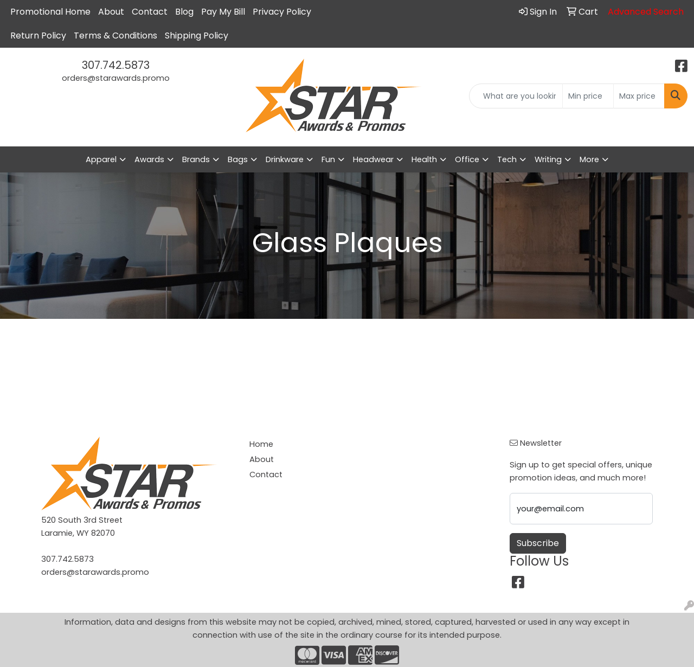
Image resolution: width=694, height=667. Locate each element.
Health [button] (424, 159)
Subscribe (538, 543)
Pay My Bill (223, 11)
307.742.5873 (116, 65)
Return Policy (38, 35)
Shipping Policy (196, 35)
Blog (184, 11)
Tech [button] (507, 159)
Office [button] (467, 159)
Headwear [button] (373, 159)
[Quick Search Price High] (639, 96)
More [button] (589, 159)
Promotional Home (50, 11)
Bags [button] (238, 159)
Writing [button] (548, 159)
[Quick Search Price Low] (588, 96)
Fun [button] (328, 159)
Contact (150, 11)
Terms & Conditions (115, 35)
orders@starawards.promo (116, 78)
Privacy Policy (282, 11)
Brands (196, 159)
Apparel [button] (101, 159)
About (111, 11)
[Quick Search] (516, 96)
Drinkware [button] (285, 159)
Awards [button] (149, 159)
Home (261, 444)
